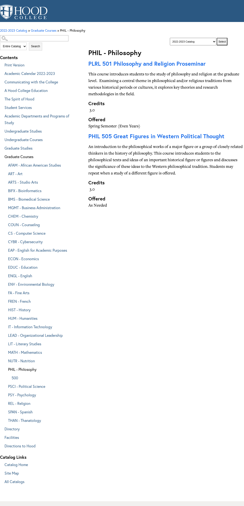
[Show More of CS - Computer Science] (5, 232)
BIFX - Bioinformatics (24, 190)
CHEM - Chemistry (23, 216)
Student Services (18, 107)
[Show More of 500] (8, 377)
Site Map (12, 473)
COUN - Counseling (24, 224)
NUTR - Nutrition (21, 360)
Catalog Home (16, 464)
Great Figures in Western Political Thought (156, 136)
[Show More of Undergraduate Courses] (1, 139)
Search (35, 46)
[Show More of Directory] (1, 428)
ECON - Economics (23, 258)
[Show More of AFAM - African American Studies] (5, 164)
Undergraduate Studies (23, 131)
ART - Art (15, 173)
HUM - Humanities (22, 318)
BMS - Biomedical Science (29, 199)
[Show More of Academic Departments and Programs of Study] (1, 115)
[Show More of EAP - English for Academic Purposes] (5, 249)
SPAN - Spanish (20, 411)
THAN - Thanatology (24, 420)
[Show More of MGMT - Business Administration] (5, 207)
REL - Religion (19, 403)
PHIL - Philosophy (22, 369)
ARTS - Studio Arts (23, 182)
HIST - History (19, 309)
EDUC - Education (22, 267)
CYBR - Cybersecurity (25, 241)
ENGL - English (20, 275)
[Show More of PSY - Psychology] (5, 394)
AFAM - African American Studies (34, 165)
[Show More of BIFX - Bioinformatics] (5, 190)
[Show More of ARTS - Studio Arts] (5, 181)
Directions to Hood (20, 445)
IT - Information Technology (30, 326)
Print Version (14, 64)
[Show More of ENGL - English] (5, 275)
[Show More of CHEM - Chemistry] (5, 215)
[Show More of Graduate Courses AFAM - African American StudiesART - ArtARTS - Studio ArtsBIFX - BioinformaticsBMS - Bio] (1, 156)
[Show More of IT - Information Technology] (5, 326)
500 (15, 377)
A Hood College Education (26, 90)
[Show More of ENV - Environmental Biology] (5, 283)
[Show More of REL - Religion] (5, 403)
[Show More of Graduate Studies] (1, 147)
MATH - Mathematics (25, 352)
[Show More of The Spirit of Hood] (1, 98)
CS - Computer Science (26, 233)
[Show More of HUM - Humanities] (5, 317)
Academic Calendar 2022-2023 (30, 73)
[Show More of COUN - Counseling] (5, 224)
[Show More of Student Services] (1, 107)
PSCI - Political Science (26, 386)
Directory (12, 428)
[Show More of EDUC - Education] (5, 266)
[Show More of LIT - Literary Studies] (5, 343)
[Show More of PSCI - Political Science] (5, 386)
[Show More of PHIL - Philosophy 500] (5, 369)
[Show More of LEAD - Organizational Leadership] (5, 334)
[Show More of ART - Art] (5, 173)
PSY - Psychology (22, 394)
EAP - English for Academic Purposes (37, 250)
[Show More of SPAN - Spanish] (5, 411)
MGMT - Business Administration (34, 207)
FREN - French (19, 301)
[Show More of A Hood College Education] (1, 90)
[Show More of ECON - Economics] (5, 258)
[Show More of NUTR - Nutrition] (5, 360)
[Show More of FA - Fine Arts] (5, 292)
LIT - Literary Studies (24, 343)
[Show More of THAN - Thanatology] (5, 420)
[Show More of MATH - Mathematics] (5, 351)
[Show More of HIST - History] (5, 309)
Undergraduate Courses (24, 139)
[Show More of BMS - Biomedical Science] (5, 198)
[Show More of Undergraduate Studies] (1, 130)
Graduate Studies (18, 148)
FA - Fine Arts (18, 292)
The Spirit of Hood (19, 98)
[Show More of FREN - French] (5, 300)
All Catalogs (14, 481)
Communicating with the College (31, 81)
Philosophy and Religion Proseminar (147, 63)
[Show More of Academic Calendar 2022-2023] (1, 73)
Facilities (12, 437)
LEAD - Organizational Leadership (35, 335)
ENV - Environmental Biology (31, 284)
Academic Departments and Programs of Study (37, 119)
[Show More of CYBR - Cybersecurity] (5, 241)
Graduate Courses (19, 156)
